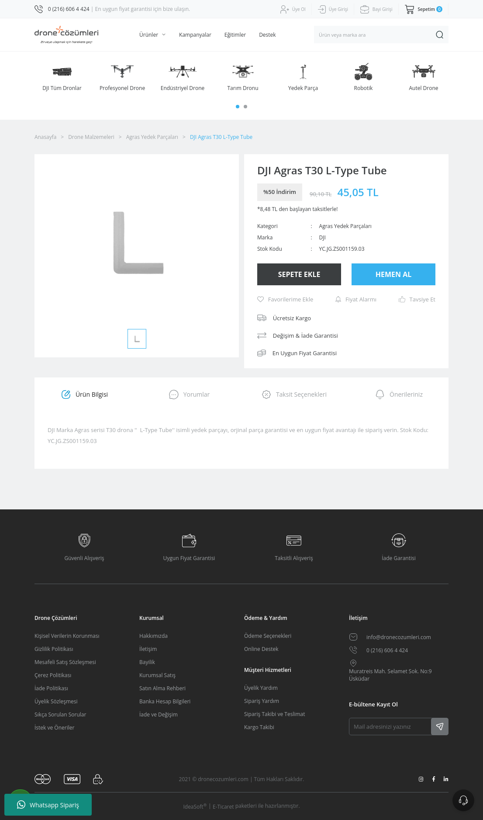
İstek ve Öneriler (54, 727)
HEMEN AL (394, 274)
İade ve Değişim (158, 714)
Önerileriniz (399, 394)
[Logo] (66, 35)
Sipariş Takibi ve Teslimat (274, 714)
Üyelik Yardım (261, 688)
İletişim (148, 649)
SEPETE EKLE (299, 274)
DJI (322, 237)
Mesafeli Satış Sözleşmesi (65, 662)
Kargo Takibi (259, 727)
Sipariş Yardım (261, 701)
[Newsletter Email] (398, 726)
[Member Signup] (333, 9)
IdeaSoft (195, 806)
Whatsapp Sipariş (48, 805)
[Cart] (423, 9)
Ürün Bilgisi (84, 394)
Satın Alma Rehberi (162, 688)
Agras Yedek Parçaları (345, 226)
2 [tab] (245, 106)
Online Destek (261, 649)
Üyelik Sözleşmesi (55, 701)
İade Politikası (51, 688)
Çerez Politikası (52, 675)
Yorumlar (189, 394)
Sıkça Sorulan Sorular (60, 714)
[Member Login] (293, 9)
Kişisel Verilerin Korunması (66, 636)
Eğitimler (235, 34)
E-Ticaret (223, 806)
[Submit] (439, 726)
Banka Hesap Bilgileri (164, 701)
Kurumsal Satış (157, 675)
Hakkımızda (153, 636)
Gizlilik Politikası (53, 649)
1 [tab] (237, 106)
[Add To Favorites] (285, 299)
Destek (267, 34)
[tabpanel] (62, 77)
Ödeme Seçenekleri (267, 636)
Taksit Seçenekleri (294, 394)
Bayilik (147, 662)
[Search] (381, 34)
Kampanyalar (195, 34)
